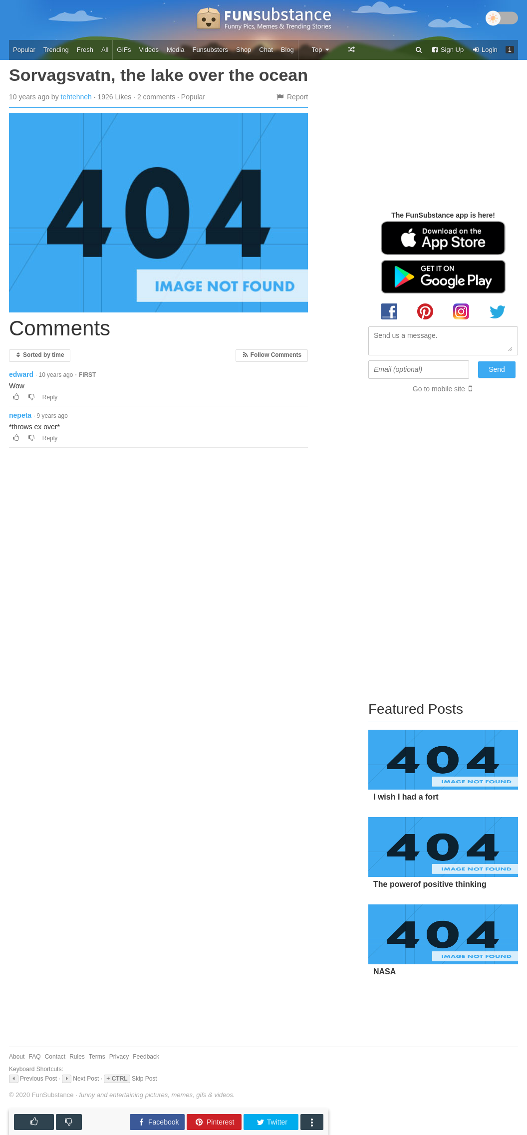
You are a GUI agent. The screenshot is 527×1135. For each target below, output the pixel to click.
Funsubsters (210, 49)
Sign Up (447, 49)
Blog (287, 49)
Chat (265, 49)
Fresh (85, 49)
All (104, 49)
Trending (56, 49)
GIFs (124, 49)
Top (320, 49)
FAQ (35, 1056)
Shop (243, 49)
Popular (24, 49)
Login (485, 49)
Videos (149, 49)
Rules (77, 1056)
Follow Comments (271, 354)
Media (175, 49)
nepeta (20, 415)
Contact (55, 1056)
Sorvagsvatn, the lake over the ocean (158, 74)
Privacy (119, 1056)
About (16, 1056)
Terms (97, 1056)
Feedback (146, 1056)
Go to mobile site (439, 389)
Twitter (271, 1122)
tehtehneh (76, 97)
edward (21, 374)
